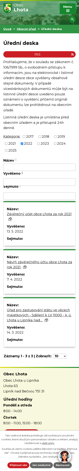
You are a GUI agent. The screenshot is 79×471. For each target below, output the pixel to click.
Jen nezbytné (41, 465)
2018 (45, 137)
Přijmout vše (18, 465)
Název (8, 160)
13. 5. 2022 (15, 231)
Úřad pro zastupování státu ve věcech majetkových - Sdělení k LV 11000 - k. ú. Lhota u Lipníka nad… (39, 315)
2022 (28, 143)
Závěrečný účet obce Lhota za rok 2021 (39, 216)
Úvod (7, 29)
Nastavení (62, 465)
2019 (61, 137)
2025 (12, 150)
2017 (30, 137)
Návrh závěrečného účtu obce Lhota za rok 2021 (39, 264)
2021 (12, 143)
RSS (54, 54)
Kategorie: (11, 136)
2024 (61, 143)
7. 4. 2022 (14, 279)
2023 (45, 143)
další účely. (48, 443)
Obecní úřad (26, 29)
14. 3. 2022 (15, 332)
